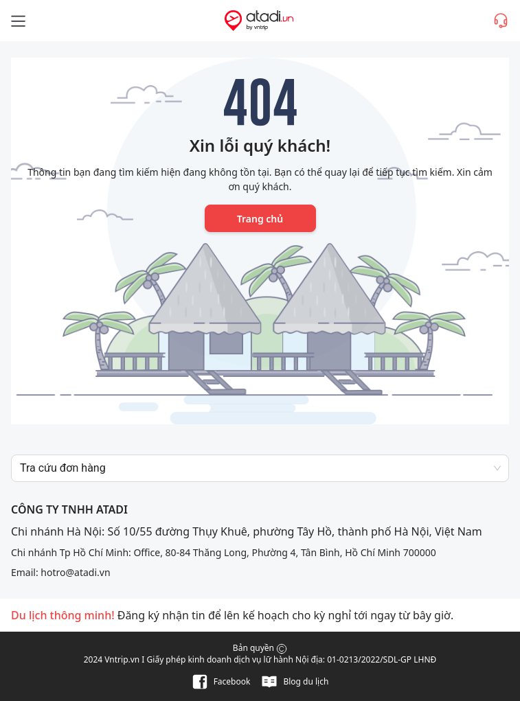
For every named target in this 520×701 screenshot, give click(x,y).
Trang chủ (260, 218)
